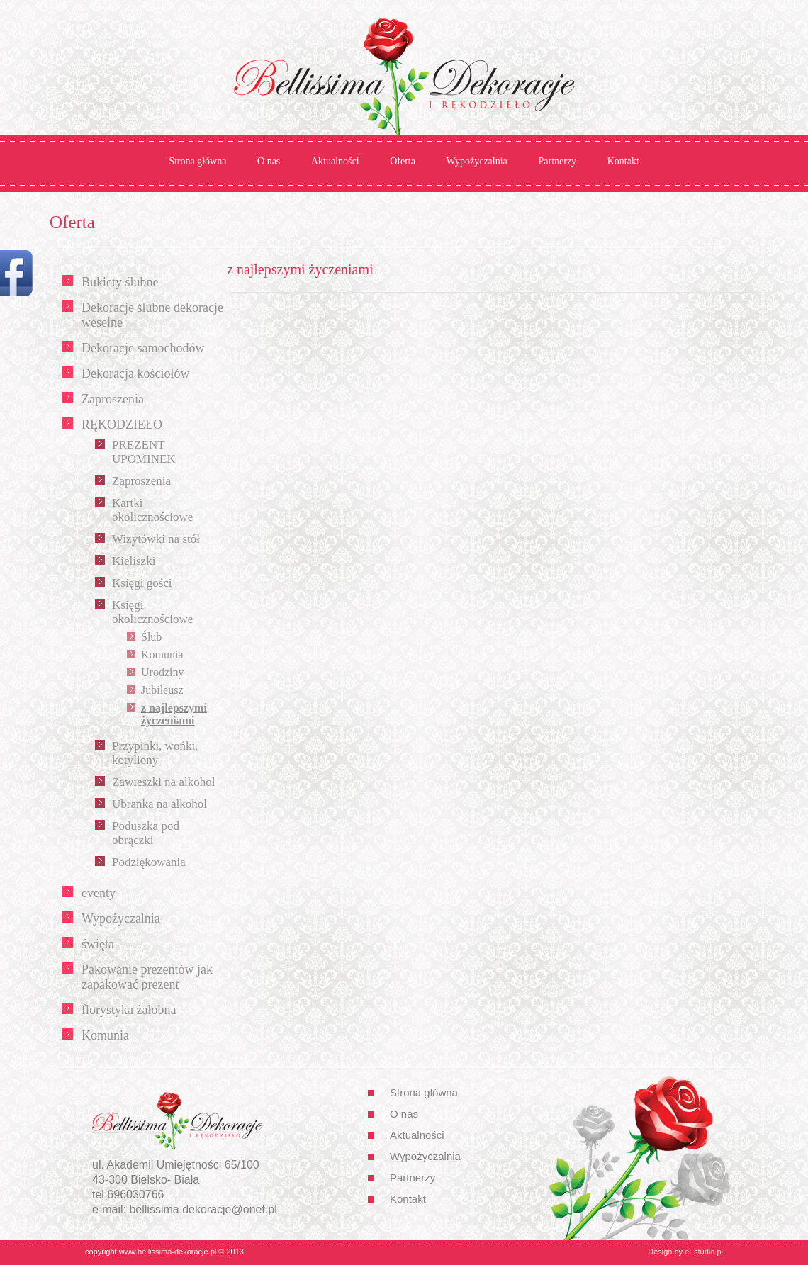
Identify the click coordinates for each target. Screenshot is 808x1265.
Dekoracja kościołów (135, 373)
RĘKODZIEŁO (122, 424)
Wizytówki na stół (156, 539)
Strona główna (197, 161)
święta (98, 944)
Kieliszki (133, 561)
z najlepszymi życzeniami (174, 714)
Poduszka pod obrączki (145, 833)
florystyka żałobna (129, 1010)
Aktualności (335, 161)
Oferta (402, 161)
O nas (268, 161)
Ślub (151, 637)
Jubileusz (162, 690)
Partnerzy (557, 161)
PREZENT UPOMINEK (144, 452)
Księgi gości (142, 583)
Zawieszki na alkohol (163, 782)
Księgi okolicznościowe (152, 612)
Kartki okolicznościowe (152, 510)
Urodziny (162, 672)
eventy (99, 893)
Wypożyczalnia (477, 161)
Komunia (162, 654)
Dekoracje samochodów (143, 348)
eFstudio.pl (704, 1251)
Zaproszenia (113, 399)
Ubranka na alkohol (159, 804)
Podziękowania (149, 862)
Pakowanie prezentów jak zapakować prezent (147, 976)
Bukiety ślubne (120, 282)
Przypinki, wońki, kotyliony (155, 753)
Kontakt (623, 161)
